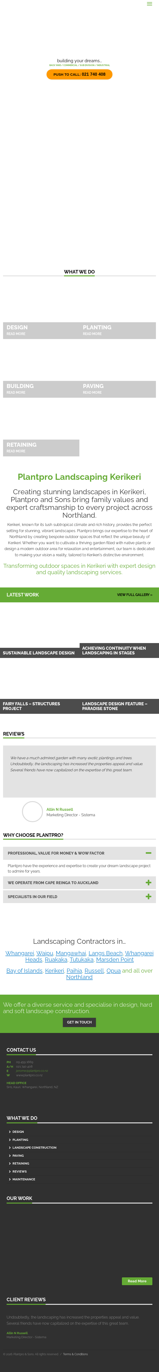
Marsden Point (115, 959)
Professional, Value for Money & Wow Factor (56, 853)
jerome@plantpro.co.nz (32, 1070)
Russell (94, 970)
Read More (137, 1281)
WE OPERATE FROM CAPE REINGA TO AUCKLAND (53, 883)
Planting (20, 1140)
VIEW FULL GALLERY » (134, 595)
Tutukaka (82, 959)
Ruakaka (56, 959)
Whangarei (19, 953)
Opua (114, 970)
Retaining (21, 1163)
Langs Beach (106, 953)
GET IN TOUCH (79, 1022)
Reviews (20, 1171)
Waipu (44, 953)
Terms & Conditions (75, 1354)
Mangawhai (71, 953)
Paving (18, 1155)
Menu (9, 2)
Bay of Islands (24, 970)
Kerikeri (54, 970)
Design (18, 1132)
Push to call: (80, 74)
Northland (79, 977)
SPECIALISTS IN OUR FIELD (32, 897)
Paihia (74, 970)
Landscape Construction (34, 1147)
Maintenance (24, 1179)
